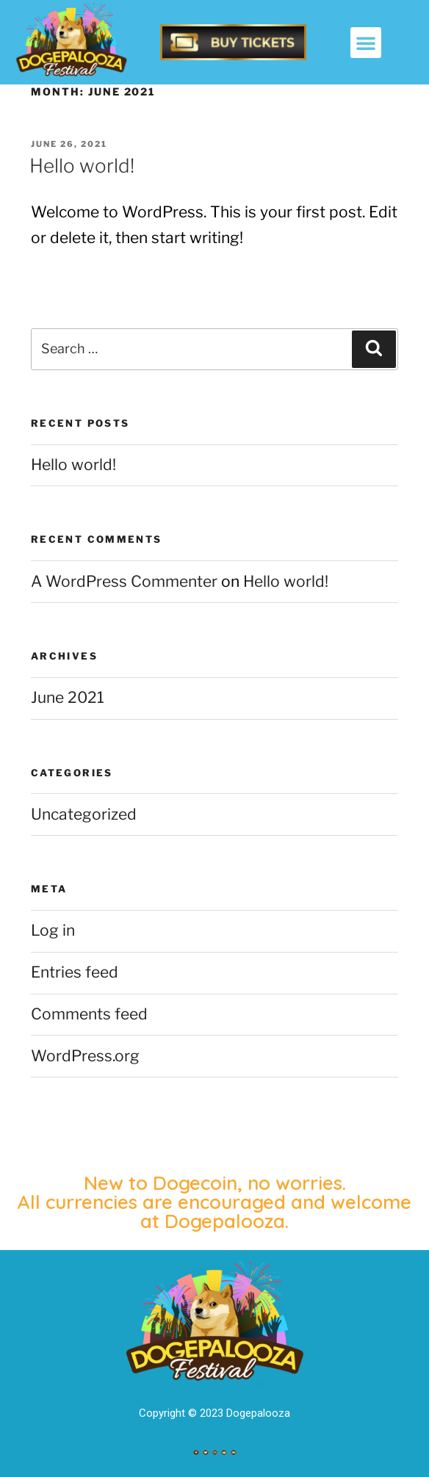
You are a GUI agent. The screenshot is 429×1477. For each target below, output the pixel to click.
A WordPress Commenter (124, 581)
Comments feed (89, 1014)
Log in (53, 930)
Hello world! (81, 165)
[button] (365, 42)
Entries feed (74, 972)
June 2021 (67, 697)
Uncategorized (84, 814)
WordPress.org (85, 1056)
